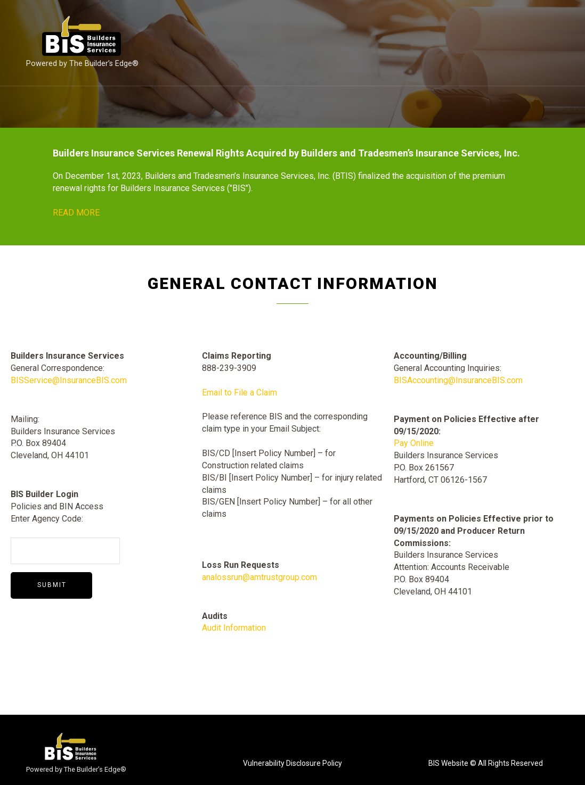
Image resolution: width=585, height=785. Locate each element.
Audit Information (234, 628)
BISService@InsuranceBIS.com (69, 380)
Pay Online (414, 443)
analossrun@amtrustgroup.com (259, 577)
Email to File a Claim (239, 392)
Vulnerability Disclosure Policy (292, 763)
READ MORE (76, 213)
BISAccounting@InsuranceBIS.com (458, 380)
